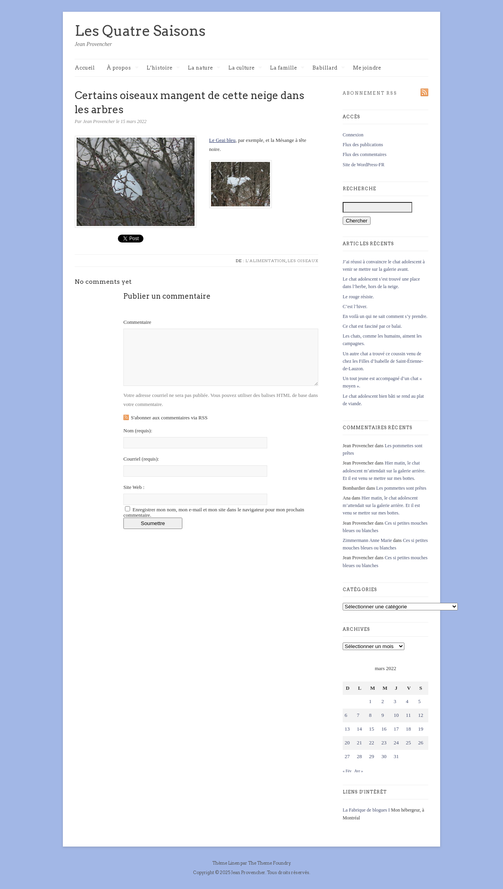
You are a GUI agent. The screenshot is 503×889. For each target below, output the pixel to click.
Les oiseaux (303, 260)
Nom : (137, 430)
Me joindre (367, 68)
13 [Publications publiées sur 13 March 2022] (347, 729)
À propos (122, 68)
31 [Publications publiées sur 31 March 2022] (396, 756)
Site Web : (134, 487)
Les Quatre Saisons (140, 30)
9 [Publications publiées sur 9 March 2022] (382, 715)
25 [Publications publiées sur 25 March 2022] (408, 743)
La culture (245, 68)
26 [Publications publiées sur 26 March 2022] (420, 743)
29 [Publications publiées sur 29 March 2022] (371, 756)
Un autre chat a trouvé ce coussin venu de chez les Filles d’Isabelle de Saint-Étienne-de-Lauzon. (383, 361)
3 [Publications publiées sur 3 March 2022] (395, 701)
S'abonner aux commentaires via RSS (169, 418)
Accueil (85, 68)
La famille (287, 68)
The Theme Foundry (269, 863)
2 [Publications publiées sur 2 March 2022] (382, 701)
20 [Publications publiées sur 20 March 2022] (347, 743)
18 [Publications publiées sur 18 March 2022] (408, 729)
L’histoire (163, 68)
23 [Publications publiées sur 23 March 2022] (383, 743)
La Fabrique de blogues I (366, 810)
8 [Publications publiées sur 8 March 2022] (370, 715)
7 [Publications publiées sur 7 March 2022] (358, 715)
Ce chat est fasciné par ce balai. (372, 326)
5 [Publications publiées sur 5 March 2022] (419, 701)
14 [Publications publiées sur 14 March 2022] (359, 729)
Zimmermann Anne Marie (367, 540)
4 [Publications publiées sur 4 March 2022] (407, 701)
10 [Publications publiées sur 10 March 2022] (396, 715)
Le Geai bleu (222, 140)
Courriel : (141, 458)
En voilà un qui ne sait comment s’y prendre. (385, 316)
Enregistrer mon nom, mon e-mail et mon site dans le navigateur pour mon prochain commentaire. (213, 512)
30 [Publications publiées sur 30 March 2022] (383, 756)
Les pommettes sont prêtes (401, 488)
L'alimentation (266, 260)
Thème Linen (226, 863)
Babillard (328, 68)
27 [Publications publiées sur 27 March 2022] (347, 756)
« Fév (347, 771)
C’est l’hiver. (355, 306)
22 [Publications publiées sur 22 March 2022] (371, 743)
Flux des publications (363, 144)
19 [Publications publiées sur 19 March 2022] (420, 729)
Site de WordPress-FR (363, 164)
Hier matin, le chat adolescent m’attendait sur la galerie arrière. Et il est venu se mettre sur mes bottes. (384, 470)
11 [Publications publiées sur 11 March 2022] (408, 715)
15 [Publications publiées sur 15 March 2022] (371, 729)
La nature (204, 68)
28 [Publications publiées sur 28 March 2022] (359, 756)
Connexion (353, 135)
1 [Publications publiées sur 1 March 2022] (370, 701)
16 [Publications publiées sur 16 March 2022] (383, 729)
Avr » (358, 771)
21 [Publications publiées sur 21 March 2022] (359, 743)
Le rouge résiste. (358, 296)
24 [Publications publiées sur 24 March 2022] (396, 743)
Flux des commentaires (364, 154)
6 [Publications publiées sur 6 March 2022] (346, 715)
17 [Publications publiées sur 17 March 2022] (396, 729)
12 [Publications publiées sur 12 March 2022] (420, 715)
